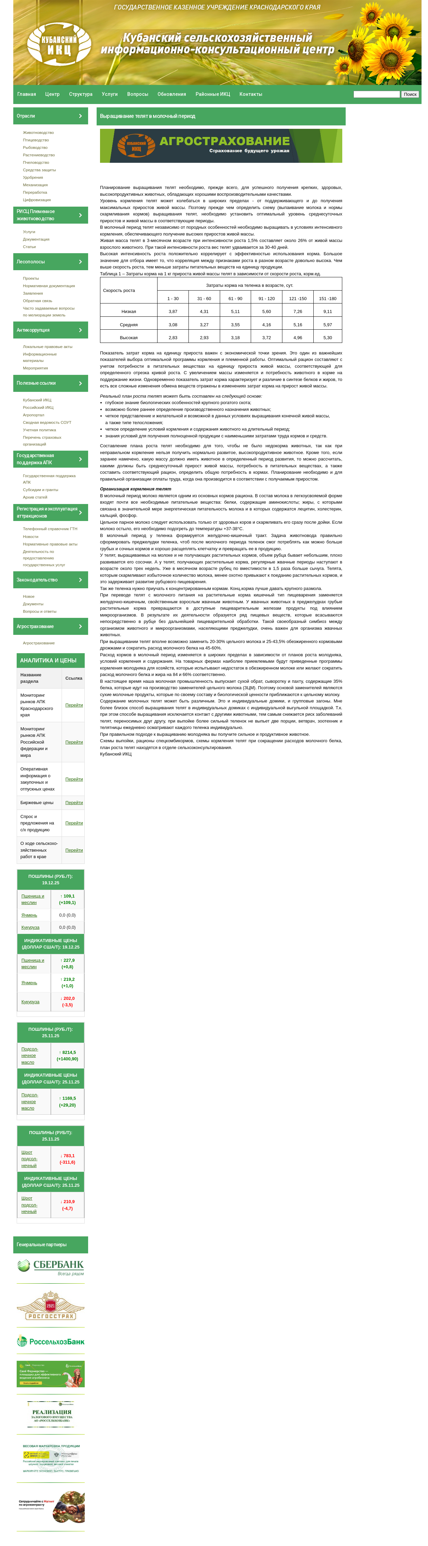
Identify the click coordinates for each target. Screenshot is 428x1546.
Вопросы (137, 94)
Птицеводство (36, 140)
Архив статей (35, 497)
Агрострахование (39, 643)
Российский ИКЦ (38, 407)
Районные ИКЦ (213, 94)
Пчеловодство (36, 162)
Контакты (251, 94)
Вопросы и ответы (39, 611)
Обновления (172, 94)
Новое (29, 596)
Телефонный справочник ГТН (50, 528)
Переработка (35, 192)
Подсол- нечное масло (29, 1055)
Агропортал (34, 415)
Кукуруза (30, 927)
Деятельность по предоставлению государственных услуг (44, 558)
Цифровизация (37, 199)
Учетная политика (39, 430)
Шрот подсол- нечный (29, 1159)
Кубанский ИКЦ (37, 400)
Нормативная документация (49, 285)
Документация (36, 239)
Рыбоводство (35, 147)
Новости (30, 536)
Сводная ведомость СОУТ (47, 422)
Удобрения (33, 177)
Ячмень (29, 915)
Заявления (33, 293)
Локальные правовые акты (47, 346)
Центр (52, 94)
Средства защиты (39, 170)
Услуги (110, 94)
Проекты (31, 278)
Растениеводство (39, 155)
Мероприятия (35, 368)
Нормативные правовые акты (50, 544)
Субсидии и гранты (41, 489)
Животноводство (38, 132)
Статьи (29, 246)
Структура (81, 94)
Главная (26, 94)
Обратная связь (37, 300)
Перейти (74, 705)
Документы (33, 604)
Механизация (35, 185)
